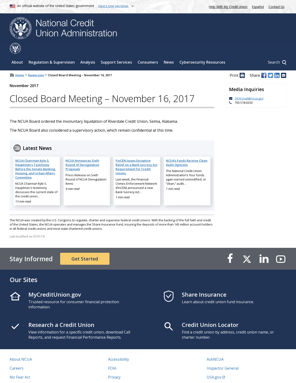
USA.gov (214, 365)
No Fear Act (20, 365)
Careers (16, 357)
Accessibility (118, 348)
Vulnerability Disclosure (30, 374)
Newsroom (36, 64)
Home (19, 64)
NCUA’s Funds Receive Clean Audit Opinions (186, 151)
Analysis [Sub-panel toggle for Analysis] (87, 51)
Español (258, 6)
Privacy (114, 365)
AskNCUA (215, 348)
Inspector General (222, 357)
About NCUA (21, 348)
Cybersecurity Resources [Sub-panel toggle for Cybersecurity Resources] (202, 51)
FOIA (112, 357)
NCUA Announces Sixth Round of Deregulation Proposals (82, 153)
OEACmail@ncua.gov (249, 87)
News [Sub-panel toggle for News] (169, 51)
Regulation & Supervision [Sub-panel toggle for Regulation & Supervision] (52, 51)
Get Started (84, 247)
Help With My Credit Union (227, 6)
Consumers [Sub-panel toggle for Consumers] (148, 51)
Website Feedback (124, 374)
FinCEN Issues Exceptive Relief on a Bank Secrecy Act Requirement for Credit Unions (136, 155)
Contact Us (276, 6)
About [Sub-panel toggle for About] (17, 51)
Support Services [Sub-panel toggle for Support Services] (116, 51)
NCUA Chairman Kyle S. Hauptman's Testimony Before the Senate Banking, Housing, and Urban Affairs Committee (35, 157)
